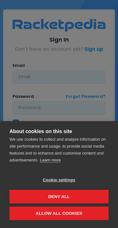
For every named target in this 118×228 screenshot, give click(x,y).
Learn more (50, 160)
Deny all (59, 196)
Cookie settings (59, 180)
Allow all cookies (59, 213)
